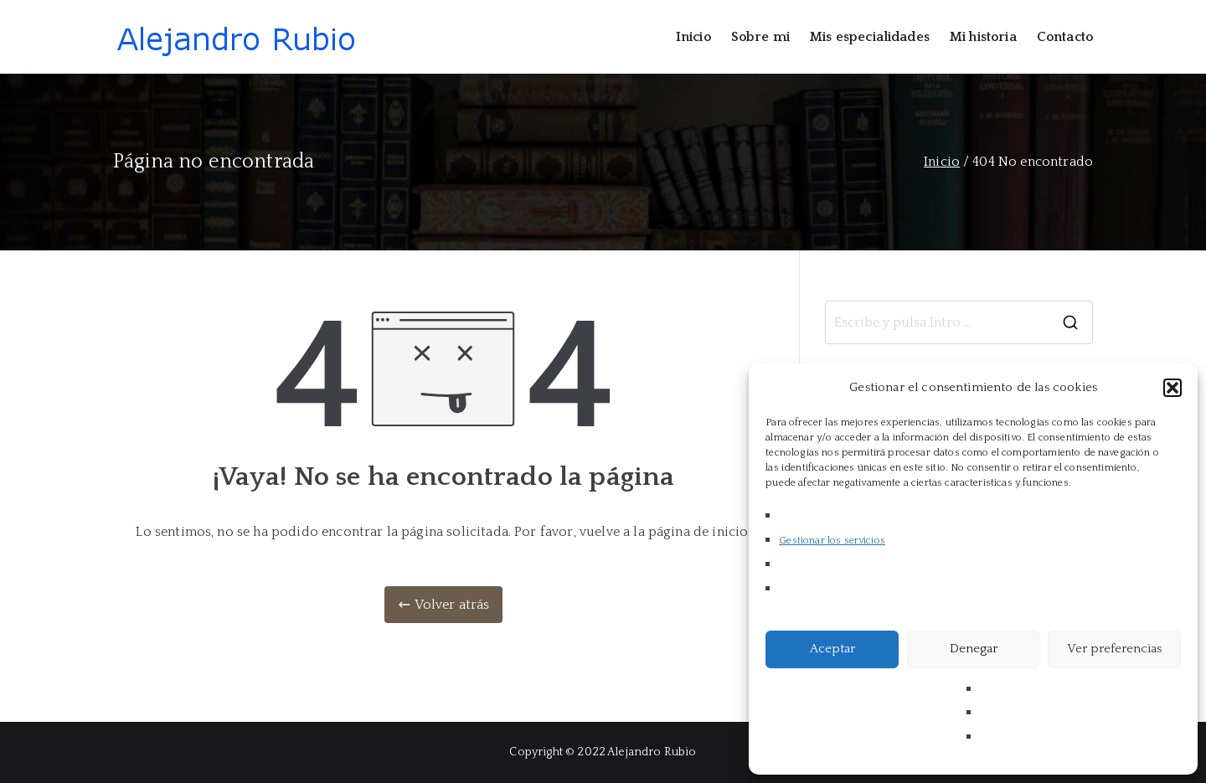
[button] (1172, 387)
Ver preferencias (1114, 648)
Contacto (1065, 36)
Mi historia (983, 36)
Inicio (693, 36)
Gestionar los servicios (832, 540)
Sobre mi (760, 36)
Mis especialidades (870, 36)
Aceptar (832, 648)
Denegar (973, 648)
